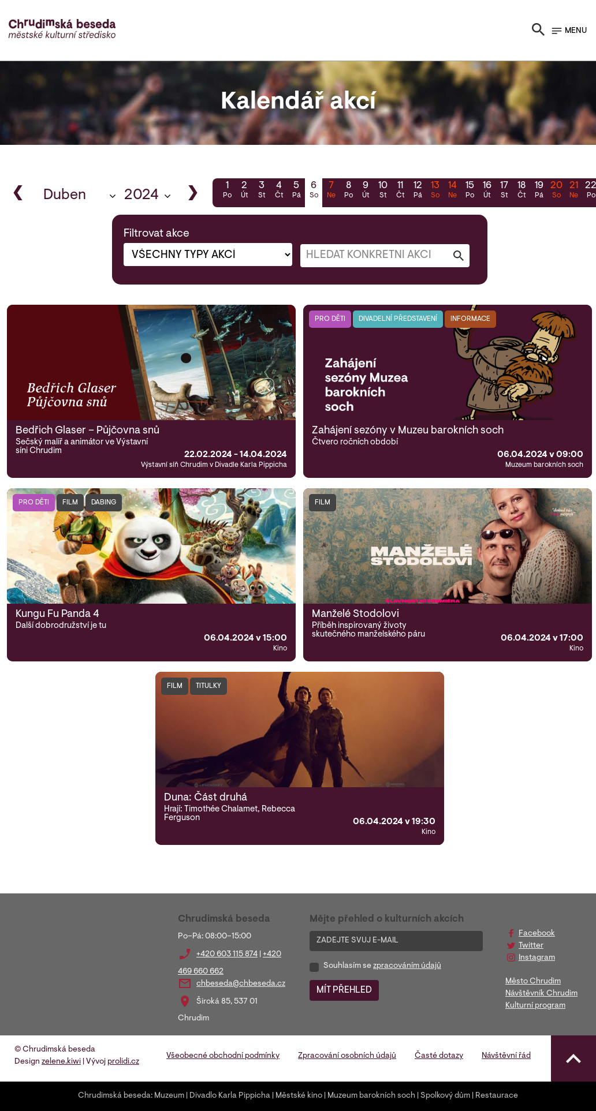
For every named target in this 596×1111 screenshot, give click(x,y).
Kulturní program (535, 1006)
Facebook (537, 934)
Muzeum (169, 1096)
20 (556, 191)
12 (417, 191)
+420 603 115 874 (227, 955)
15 (469, 191)
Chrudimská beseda (114, 1096)
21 (573, 191)
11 (400, 191)
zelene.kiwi (61, 1062)
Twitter (531, 946)
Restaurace (496, 1096)
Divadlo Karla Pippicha (229, 1096)
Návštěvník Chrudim (541, 994)
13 (435, 191)
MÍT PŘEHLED (344, 990)
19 (538, 191)
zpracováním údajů (407, 966)
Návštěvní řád (506, 1056)
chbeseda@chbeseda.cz (240, 984)
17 (504, 191)
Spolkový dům (445, 1096)
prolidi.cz (123, 1062)
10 (383, 191)
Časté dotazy (439, 1056)
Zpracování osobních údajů (347, 1056)
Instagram (537, 958)
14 (452, 191)
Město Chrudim (533, 982)
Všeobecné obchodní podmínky (223, 1056)
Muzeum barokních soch (371, 1096)
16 (487, 191)
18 (521, 191)
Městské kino (298, 1096)
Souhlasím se (382, 966)
